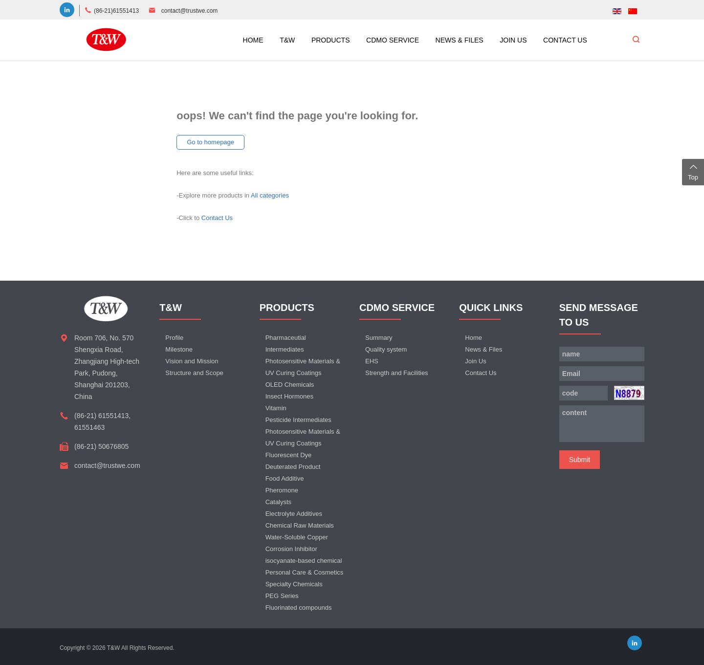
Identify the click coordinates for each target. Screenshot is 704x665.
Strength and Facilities (396, 373)
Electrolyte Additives (293, 513)
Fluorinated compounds (298, 607)
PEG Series (282, 595)
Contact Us (217, 218)
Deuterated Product (293, 466)
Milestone (179, 349)
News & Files (483, 349)
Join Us (475, 361)
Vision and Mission (191, 361)
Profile (174, 337)
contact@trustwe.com (189, 10)
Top (693, 171)
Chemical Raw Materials (299, 525)
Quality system (386, 349)
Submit (580, 460)
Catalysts (278, 502)
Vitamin (275, 408)
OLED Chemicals (289, 384)
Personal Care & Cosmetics (304, 572)
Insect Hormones (289, 396)
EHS (371, 361)
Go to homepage (210, 142)
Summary (379, 337)
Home (473, 337)
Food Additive (284, 478)
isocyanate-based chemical (303, 560)
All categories (270, 195)
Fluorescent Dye (288, 455)
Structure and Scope (194, 373)
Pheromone (281, 490)
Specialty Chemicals (294, 584)
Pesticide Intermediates (298, 419)
